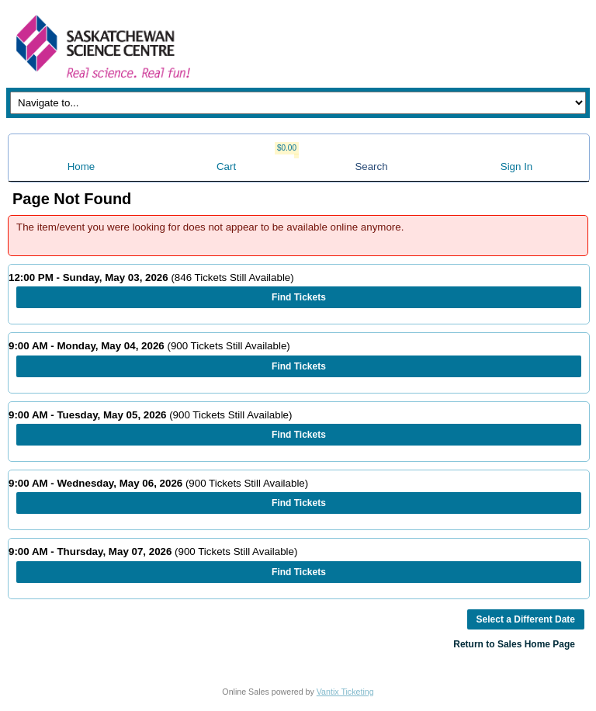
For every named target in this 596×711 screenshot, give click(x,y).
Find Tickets (299, 297)
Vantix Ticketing (345, 691)
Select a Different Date (525, 619)
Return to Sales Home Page (514, 644)
